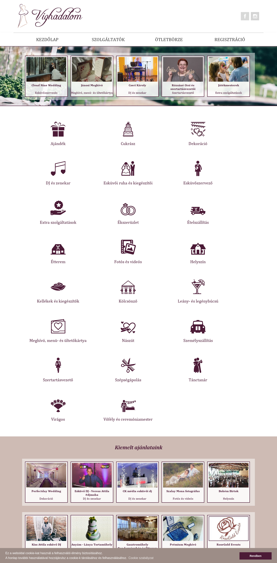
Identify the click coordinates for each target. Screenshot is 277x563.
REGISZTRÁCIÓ (229, 39)
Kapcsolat (22, 519)
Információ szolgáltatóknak (108, 530)
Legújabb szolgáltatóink (105, 542)
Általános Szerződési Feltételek (111, 512)
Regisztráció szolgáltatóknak (109, 524)
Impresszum (97, 536)
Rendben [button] (256, 555)
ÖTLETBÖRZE (169, 39)
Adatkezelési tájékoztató (106, 518)
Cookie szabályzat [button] (141, 558)
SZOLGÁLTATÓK (108, 39)
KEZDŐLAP (47, 39)
